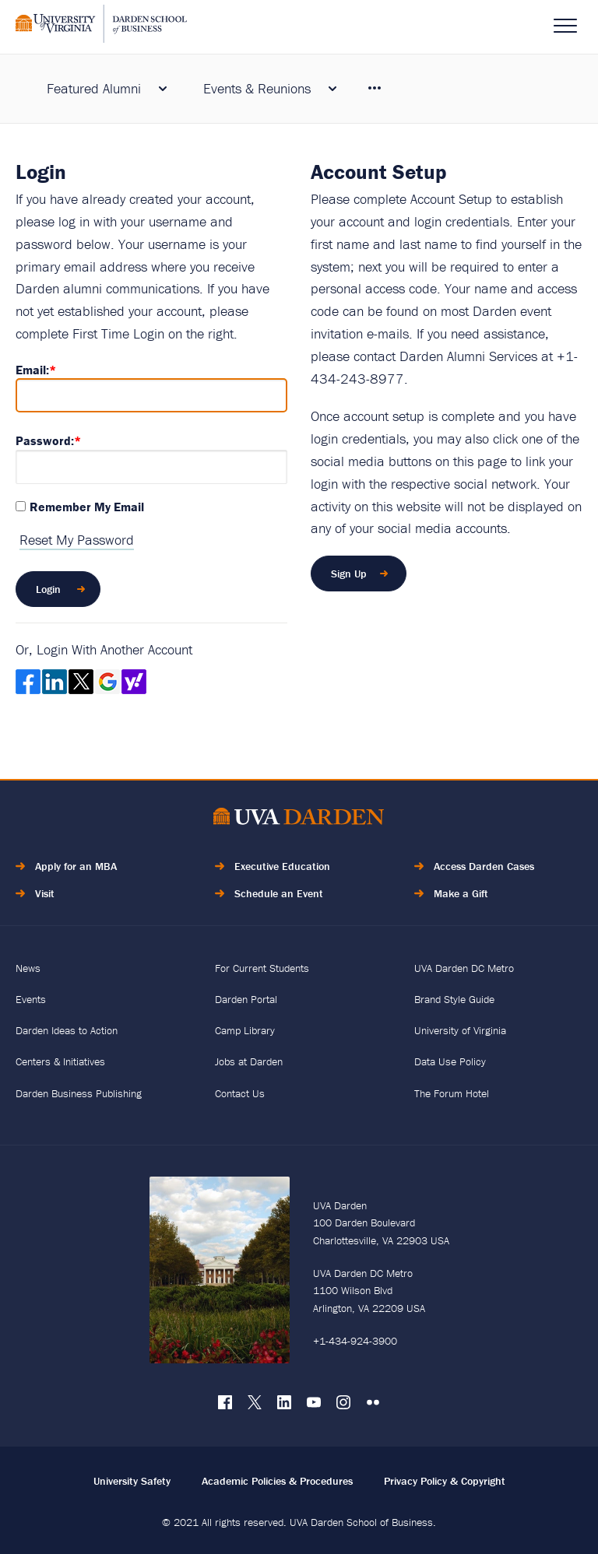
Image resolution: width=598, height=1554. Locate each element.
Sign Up (349, 574)
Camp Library (245, 1030)
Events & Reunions (257, 88)
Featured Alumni (94, 88)
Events (31, 999)
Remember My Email (87, 506)
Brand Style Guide (454, 999)
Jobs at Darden (249, 1061)
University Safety (132, 1481)
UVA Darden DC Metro (464, 968)
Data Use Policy (450, 1061)
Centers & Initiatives (60, 1061)
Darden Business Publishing (79, 1093)
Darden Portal (246, 999)
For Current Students (262, 968)
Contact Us (240, 1093)
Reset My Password (76, 540)
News (28, 968)
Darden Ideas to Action (67, 1030)
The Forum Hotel (451, 1093)
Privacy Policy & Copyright (444, 1481)
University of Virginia (460, 1030)
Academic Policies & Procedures (277, 1481)
